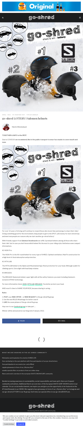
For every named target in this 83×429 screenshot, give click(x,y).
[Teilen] (21, 321)
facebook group (19, 306)
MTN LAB (30, 284)
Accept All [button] (21, 424)
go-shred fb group (47, 297)
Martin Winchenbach (19, 127)
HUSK (24, 284)
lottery (4, 114)
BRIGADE (38, 284)
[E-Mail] (62, 321)
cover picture (15, 302)
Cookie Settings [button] (9, 424)
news (9, 114)
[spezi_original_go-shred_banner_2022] (41, 3)
